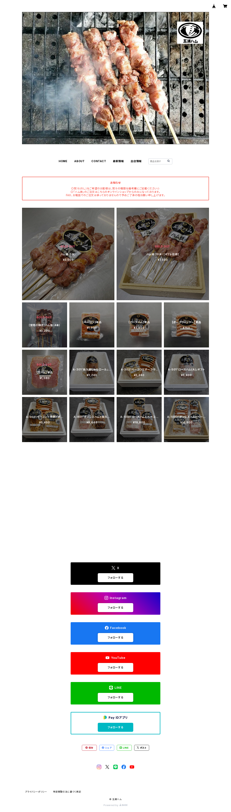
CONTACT (98, 161)
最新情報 (118, 161)
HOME (63, 161)
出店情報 (136, 161)
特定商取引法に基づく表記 (67, 791)
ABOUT (79, 161)
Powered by (115, 805)
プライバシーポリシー (36, 791)
